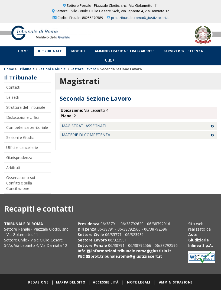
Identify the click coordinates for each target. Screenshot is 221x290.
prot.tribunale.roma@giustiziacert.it (140, 17)
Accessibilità (105, 282)
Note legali (138, 282)
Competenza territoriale (27, 127)
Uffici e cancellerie (22, 147)
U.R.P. (110, 60)
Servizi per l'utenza (183, 51)
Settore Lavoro (83, 69)
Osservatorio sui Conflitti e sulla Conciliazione (20, 183)
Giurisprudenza (19, 157)
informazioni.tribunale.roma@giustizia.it (131, 250)
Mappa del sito (70, 282)
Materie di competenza (86, 134)
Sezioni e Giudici (52, 69)
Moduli (78, 51)
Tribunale (26, 69)
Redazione (38, 282)
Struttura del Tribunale (25, 107)
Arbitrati (13, 167)
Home (23, 51)
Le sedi (12, 97)
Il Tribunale (50, 51)
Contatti (13, 87)
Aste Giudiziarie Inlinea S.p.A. (200, 240)
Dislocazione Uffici (22, 117)
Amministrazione (176, 282)
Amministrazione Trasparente (125, 51)
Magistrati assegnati (84, 125)
